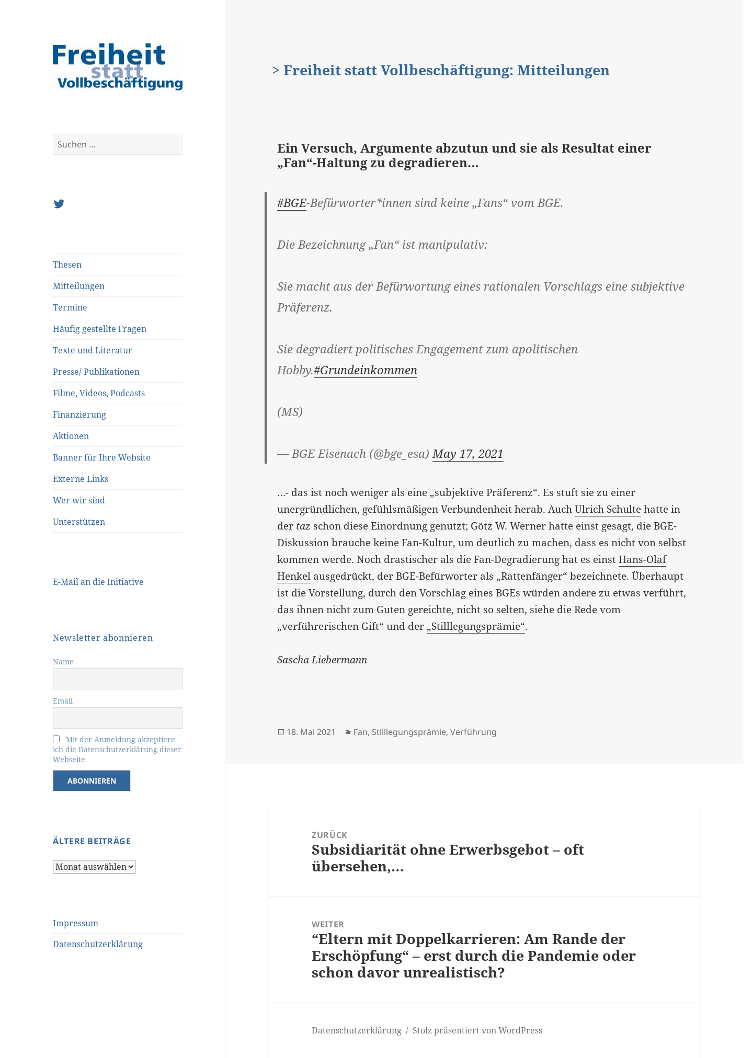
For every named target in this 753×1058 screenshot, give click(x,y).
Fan (360, 732)
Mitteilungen (79, 286)
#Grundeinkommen (365, 369)
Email (63, 701)
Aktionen (71, 436)
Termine (70, 307)
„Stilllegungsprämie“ (476, 626)
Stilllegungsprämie (409, 732)
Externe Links (80, 479)
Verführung (473, 732)
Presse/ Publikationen (96, 371)
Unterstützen (79, 521)
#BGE (291, 202)
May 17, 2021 (468, 453)
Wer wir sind (79, 500)
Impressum (75, 923)
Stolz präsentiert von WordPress (477, 1030)
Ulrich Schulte (608, 509)
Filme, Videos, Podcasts (99, 393)
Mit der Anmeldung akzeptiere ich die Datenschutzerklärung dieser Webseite (117, 749)
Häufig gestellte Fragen (99, 329)
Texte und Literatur (92, 350)
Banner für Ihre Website (102, 457)
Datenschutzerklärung (98, 944)
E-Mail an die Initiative (98, 582)
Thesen (67, 264)
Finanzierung (79, 414)
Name (63, 661)
